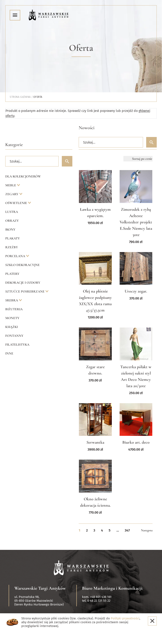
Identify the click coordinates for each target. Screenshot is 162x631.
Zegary (12, 194)
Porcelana (15, 256)
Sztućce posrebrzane (25, 291)
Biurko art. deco (136, 442)
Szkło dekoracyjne (22, 265)
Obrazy (12, 221)
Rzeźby (11, 247)
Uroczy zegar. (136, 291)
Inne (9, 353)
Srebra (12, 300)
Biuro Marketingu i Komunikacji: (112, 588)
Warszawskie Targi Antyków (40, 588)
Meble (11, 185)
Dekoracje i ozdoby (22, 283)
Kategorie (14, 144)
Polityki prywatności (125, 618)
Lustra (11, 212)
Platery (12, 274)
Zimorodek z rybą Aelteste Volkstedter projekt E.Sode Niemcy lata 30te (136, 222)
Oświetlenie (16, 203)
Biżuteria (14, 309)
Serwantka (95, 442)
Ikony (10, 229)
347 (127, 530)
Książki (11, 327)
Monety (12, 318)
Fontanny (14, 336)
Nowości (86, 127)
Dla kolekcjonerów (23, 176)
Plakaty (12, 238)
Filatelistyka (17, 344)
